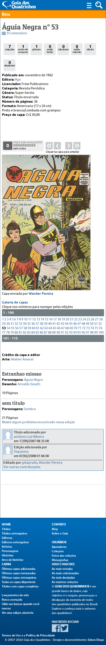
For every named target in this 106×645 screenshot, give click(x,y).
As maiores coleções (65, 582)
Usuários (59, 542)
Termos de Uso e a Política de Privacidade (28, 635)
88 (50, 315)
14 (42, 302)
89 (54, 315)
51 (96, 306)
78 (8, 315)
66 (58, 311)
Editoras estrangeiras (15, 542)
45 (71, 306)
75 (96, 311)
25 (88, 302)
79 (12, 315)
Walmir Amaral (22, 352)
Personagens (10, 551)
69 (71, 311)
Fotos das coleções (64, 555)
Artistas (7, 546)
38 (41, 306)
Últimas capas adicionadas (18, 569)
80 (16, 315)
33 (20, 306)
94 (75, 315)
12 (34, 302)
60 (33, 311)
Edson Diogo (96, 639)
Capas (6, 564)
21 (71, 302)
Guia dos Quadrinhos (72, 586)
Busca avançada (12, 599)
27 (97, 302)
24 (84, 302)
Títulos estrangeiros (14, 533)
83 (29, 315)
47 (79, 306)
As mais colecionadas (65, 573)
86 (41, 315)
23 (80, 302)
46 (75, 306)
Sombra (30, 402)
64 (50, 311)
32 (16, 306)
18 (59, 302)
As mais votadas (62, 569)
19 (63, 302)
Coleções (58, 551)
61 (37, 311)
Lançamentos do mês (15, 595)
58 (25, 311)
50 (91, 306)
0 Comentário (17, 33)
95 (79, 315)
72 (84, 311)
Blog (55, 529)
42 (58, 306)
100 (101, 315)
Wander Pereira (41, 276)
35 (29, 306)
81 (20, 315)
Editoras (7, 538)
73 (88, 311)
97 (87, 315)
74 (92, 311)
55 (12, 311)
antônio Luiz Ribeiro (29, 437)
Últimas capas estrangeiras (19, 577)
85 (37, 315)
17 (55, 302)
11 (30, 302)
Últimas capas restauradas (19, 573)
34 (24, 306)
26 (92, 302)
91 (62, 315)
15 (46, 302)
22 (76, 302)
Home (6, 524)
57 (21, 311)
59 (29, 311)
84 (33, 315)
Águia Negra (33, 372)
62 (42, 311)
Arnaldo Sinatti (29, 377)
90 (58, 315)
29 (4, 306)
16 (50, 302)
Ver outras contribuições (22, 467)
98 (91, 315)
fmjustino (21, 452)
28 (101, 302)
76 (100, 311)
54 (8, 311)
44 (66, 306)
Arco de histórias (12, 559)
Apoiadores (59, 547)
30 (8, 306)
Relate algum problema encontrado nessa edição (38, 422)
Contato (59, 524)
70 (75, 311)
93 (71, 315)
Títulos (6, 529)
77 (4, 315)
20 (67, 302)
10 (25, 302)
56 (17, 311)
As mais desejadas (63, 577)
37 (37, 306)
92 (66, 315)
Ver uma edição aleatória (17, 612)
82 (24, 315)
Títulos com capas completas (20, 586)
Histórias (7, 555)
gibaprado (29, 463)
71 (79, 311)
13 (38, 302)
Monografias (60, 560)
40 (50, 306)
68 (67, 311)
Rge (18, 80)
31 (12, 306)
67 (63, 311)
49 (87, 306)
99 (96, 315)
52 (100, 306)
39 (45, 306)
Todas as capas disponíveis (18, 582)
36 (33, 306)
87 (45, 315)
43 (62, 306)
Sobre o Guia (60, 533)
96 (83, 315)
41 (54, 306)
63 (46, 311)
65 (54, 311)
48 (83, 306)
